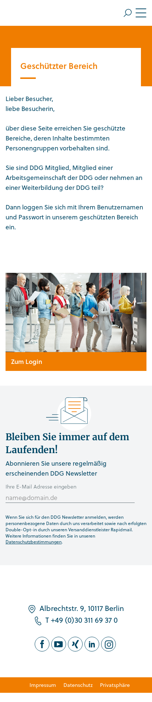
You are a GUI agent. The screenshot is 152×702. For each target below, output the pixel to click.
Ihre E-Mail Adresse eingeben (41, 486)
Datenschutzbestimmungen (34, 541)
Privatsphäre (115, 685)
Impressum (43, 685)
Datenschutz (78, 685)
